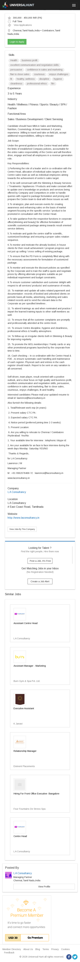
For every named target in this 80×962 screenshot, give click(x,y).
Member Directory (11, 949)
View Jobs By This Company (22, 529)
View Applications (20, 25)
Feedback (9, 952)
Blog (37, 949)
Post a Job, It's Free (40, 561)
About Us (28, 949)
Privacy (55, 949)
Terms (45, 949)
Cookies (65, 949)
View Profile (44, 886)
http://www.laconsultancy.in (23, 517)
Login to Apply (17, 41)
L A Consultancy (17, 492)
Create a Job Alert (40, 581)
